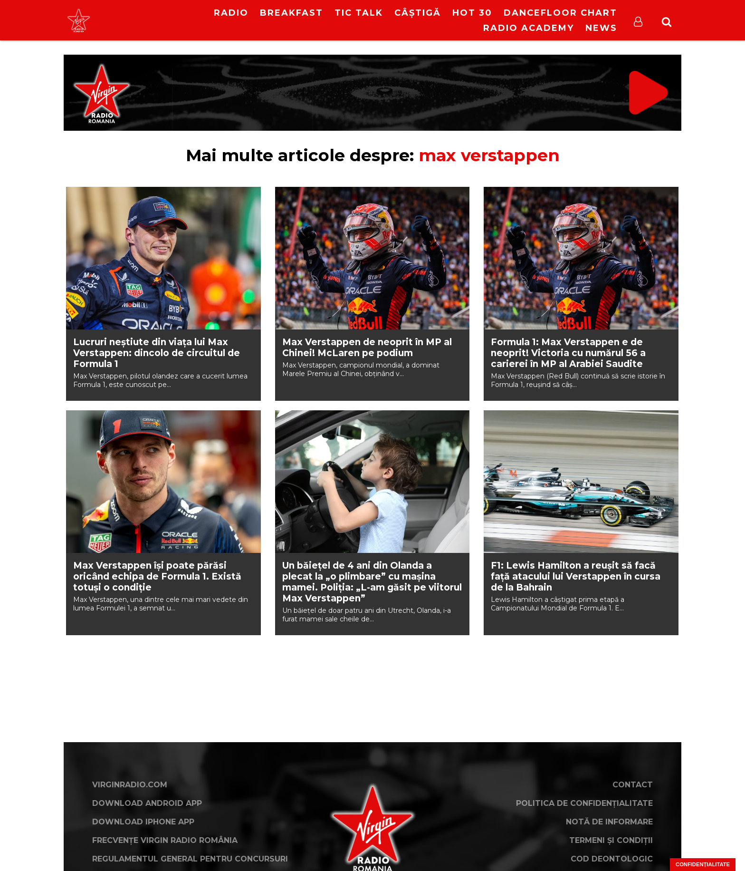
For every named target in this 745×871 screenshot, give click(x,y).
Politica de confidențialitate (584, 803)
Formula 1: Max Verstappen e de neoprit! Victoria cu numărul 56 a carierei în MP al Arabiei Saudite (568, 353)
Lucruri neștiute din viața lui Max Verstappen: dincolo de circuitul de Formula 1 (156, 353)
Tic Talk (358, 13)
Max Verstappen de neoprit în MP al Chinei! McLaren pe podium (367, 347)
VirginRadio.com (129, 784)
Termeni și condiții (611, 840)
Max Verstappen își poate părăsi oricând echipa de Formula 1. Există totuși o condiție (157, 576)
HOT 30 (472, 13)
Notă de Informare (609, 821)
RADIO (231, 13)
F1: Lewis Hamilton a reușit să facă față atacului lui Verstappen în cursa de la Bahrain (575, 576)
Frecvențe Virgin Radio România (165, 840)
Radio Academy (528, 28)
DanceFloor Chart (560, 13)
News (601, 28)
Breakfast (291, 13)
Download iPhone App (143, 821)
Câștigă (417, 13)
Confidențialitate (703, 864)
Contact (632, 784)
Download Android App (147, 803)
